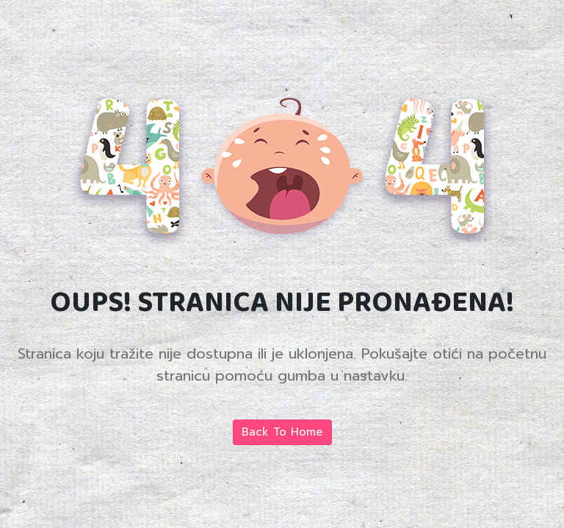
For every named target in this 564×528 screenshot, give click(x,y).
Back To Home (282, 432)
